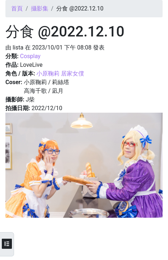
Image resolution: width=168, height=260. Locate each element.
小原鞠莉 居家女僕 (60, 73)
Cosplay (30, 56)
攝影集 (39, 8)
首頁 (17, 8)
